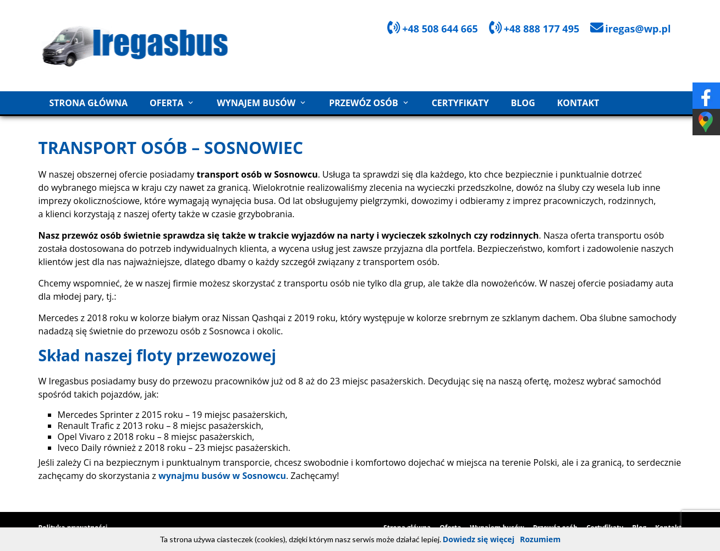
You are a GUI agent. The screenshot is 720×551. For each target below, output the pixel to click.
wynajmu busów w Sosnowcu (222, 476)
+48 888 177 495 (542, 28)
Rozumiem (540, 539)
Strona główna (89, 103)
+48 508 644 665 (440, 28)
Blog (523, 103)
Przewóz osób (363, 103)
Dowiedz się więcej (478, 539)
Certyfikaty (460, 103)
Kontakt (578, 103)
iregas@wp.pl (637, 28)
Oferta (166, 103)
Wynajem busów (256, 103)
